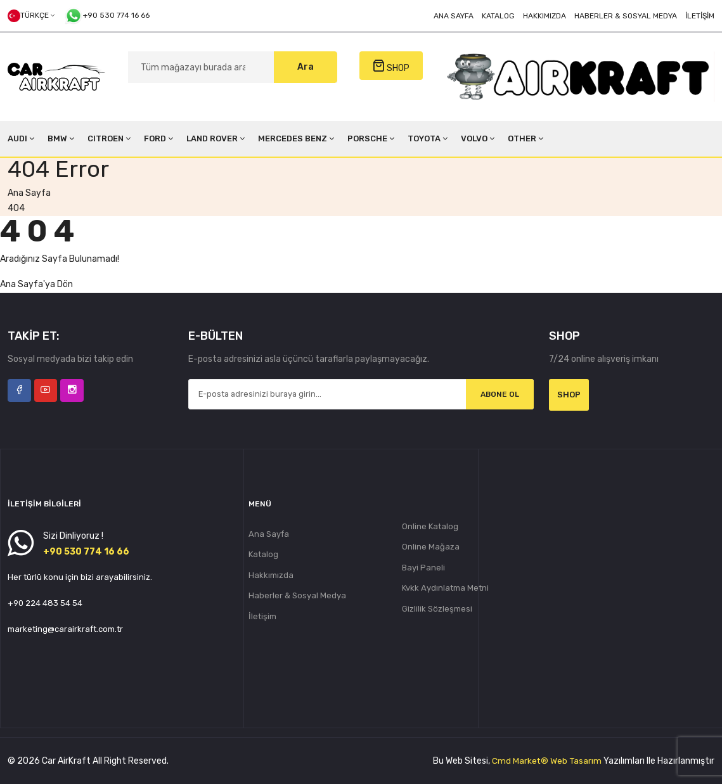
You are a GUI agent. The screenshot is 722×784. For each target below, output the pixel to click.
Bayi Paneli (423, 568)
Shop (569, 394)
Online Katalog (430, 526)
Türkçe (31, 16)
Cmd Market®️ (519, 760)
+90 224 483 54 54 (45, 603)
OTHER (525, 138)
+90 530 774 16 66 (107, 15)
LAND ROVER (215, 138)
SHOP (390, 66)
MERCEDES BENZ (296, 138)
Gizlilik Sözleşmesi (437, 610)
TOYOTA (428, 138)
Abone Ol (499, 394)
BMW (61, 138)
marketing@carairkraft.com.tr (65, 629)
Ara (305, 66)
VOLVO (477, 138)
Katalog (498, 15)
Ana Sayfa (454, 15)
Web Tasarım (576, 760)
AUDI (21, 138)
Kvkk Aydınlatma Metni (445, 589)
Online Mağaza (431, 547)
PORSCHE (370, 138)
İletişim (699, 15)
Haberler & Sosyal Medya (625, 15)
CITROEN (109, 138)
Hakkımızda (544, 15)
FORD (158, 138)
